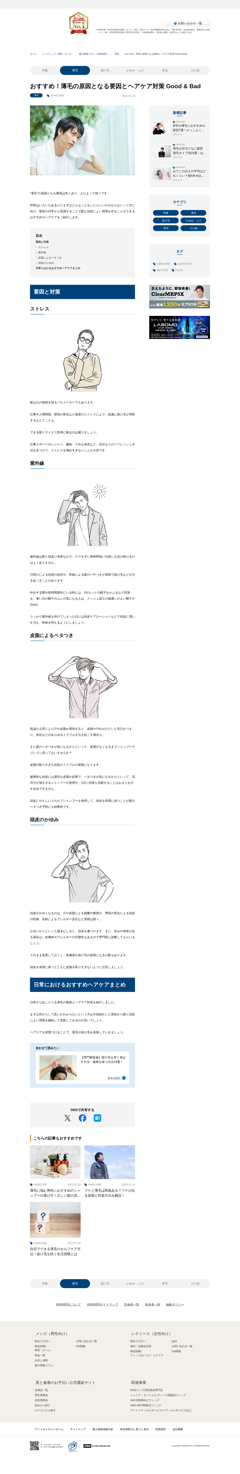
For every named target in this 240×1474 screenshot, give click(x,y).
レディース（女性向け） (151, 1334)
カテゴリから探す (45, 1410)
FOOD (179, 270)
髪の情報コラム (192, 42)
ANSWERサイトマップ (102, 1304)
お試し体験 (156, 42)
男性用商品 (41, 1395)
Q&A (174, 1341)
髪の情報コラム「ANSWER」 (94, 54)
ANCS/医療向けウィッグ (144, 1400)
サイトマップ (78, 1429)
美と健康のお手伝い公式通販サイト (66, 1383)
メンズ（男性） (79, 4)
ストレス (43, 247)
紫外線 (42, 252)
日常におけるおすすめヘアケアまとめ (58, 268)
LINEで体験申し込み (112, 23)
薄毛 (117, 54)
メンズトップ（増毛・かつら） (58, 54)
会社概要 (177, 1429)
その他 (195, 70)
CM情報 (80, 1346)
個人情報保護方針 (102, 1429)
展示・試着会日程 (140, 1346)
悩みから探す (42, 1405)
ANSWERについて (68, 1304)
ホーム (33, 54)
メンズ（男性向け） (52, 1334)
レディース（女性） (105, 4)
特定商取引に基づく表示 (134, 1429)
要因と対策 (42, 241)
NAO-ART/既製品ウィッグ (145, 1405)
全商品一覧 (41, 1390)
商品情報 (84, 42)
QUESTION (184, 263)
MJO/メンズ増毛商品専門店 (146, 1390)
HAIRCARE (57, 95)
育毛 (165, 70)
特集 (45, 70)
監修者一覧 (131, 1304)
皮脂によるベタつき (50, 257)
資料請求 (143, 15)
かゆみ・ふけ (135, 70)
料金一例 (120, 42)
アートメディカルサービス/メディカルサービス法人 (160, 1410)
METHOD (162, 270)
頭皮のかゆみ (46, 262)
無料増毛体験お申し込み (112, 15)
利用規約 (160, 1429)
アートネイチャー (40, 4)
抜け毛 (105, 70)
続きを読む (114, 1077)
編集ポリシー (175, 1304)
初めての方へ (48, 42)
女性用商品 (41, 1400)
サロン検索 (143, 23)
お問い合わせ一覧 (86, 1341)
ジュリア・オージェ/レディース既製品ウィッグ (158, 1395)
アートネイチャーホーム (49, 1429)
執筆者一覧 (152, 1304)
